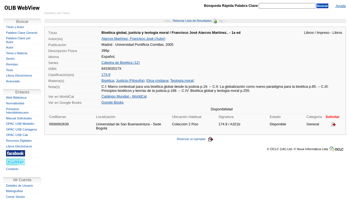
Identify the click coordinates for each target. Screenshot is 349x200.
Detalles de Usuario (19, 185)
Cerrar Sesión (15, 196)
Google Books (112, 102)
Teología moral (181, 80)
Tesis (9, 70)
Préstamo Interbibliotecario (17, 110)
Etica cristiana (157, 80)
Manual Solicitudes (19, 118)
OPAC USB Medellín (20, 123)
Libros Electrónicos (19, 75)
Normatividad (15, 103)
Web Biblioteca (16, 97)
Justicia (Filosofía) (130, 80)
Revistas (12, 64)
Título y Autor (15, 27)
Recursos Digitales (19, 140)
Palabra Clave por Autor (18, 40)
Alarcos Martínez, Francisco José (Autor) (133, 39)
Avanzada (13, 81)
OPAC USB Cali (17, 135)
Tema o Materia (16, 53)
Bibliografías (14, 191)
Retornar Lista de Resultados (195, 20)
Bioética (107, 80)
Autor (9, 47)
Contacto (12, 169)
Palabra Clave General (21, 32)
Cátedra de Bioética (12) (120, 62)
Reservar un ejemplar (195, 139)
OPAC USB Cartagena (21, 129)
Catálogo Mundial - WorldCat (124, 96)
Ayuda (340, 6)
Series (10, 58)
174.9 (105, 74)
